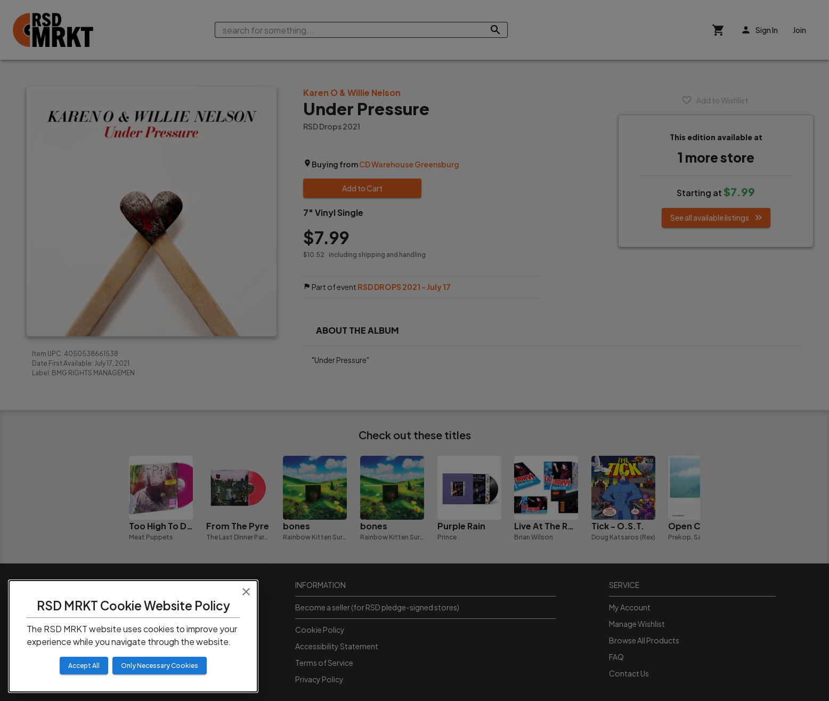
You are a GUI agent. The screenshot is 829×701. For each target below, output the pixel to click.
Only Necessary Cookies (159, 666)
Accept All (84, 666)
